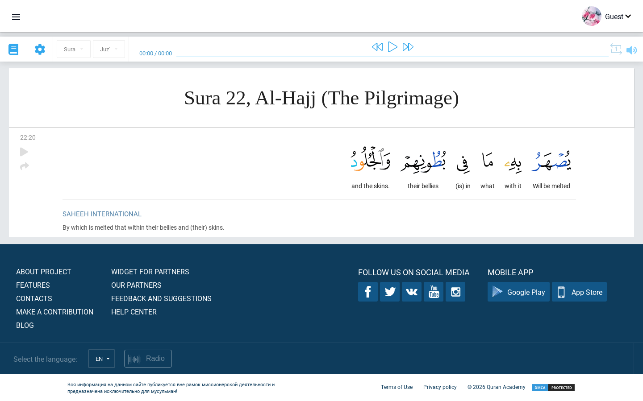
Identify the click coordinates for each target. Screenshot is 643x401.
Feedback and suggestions (161, 298)
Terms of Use (397, 386)
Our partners (136, 284)
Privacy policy (440, 386)
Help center (134, 311)
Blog (25, 325)
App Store (579, 292)
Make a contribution (54, 311)
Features (33, 284)
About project (43, 271)
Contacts (34, 298)
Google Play (518, 292)
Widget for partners (150, 271)
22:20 (28, 137)
